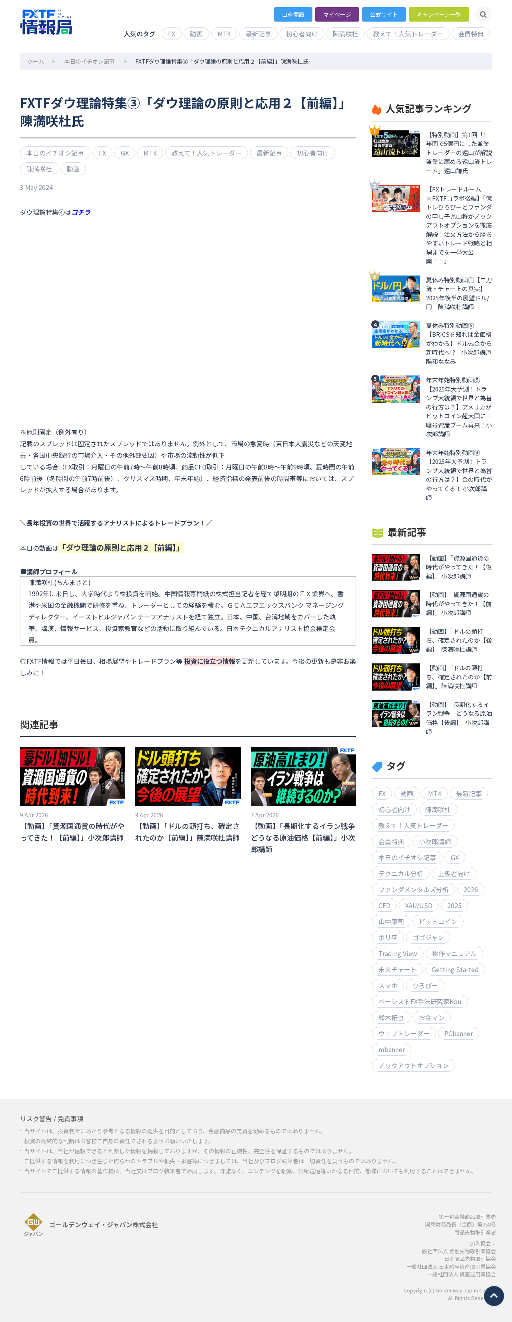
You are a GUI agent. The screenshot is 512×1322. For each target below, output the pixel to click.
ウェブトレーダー (404, 1033)
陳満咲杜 (345, 33)
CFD (384, 905)
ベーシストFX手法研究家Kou (420, 1001)
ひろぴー (425, 985)
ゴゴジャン (428, 937)
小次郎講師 (435, 841)
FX (171, 33)
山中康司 (391, 921)
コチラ (80, 212)
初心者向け (302, 33)
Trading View (397, 953)
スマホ (388, 985)
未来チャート (397, 969)
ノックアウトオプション (413, 1065)
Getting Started (455, 969)
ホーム (35, 61)
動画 (196, 33)
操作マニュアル (454, 953)
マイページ (337, 14)
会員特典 (471, 33)
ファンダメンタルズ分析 (413, 889)
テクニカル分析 (400, 873)
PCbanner (458, 1033)
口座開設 (293, 14)
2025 (454, 905)
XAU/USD (418, 905)
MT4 (224, 33)
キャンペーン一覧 (439, 14)
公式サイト (384, 14)
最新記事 (258, 33)
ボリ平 (388, 937)
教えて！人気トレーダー (408, 33)
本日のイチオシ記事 (89, 61)
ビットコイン (438, 921)
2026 (471, 889)
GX (125, 153)
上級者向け (454, 873)
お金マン (431, 1017)
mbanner (391, 1049)
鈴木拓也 (391, 1017)
